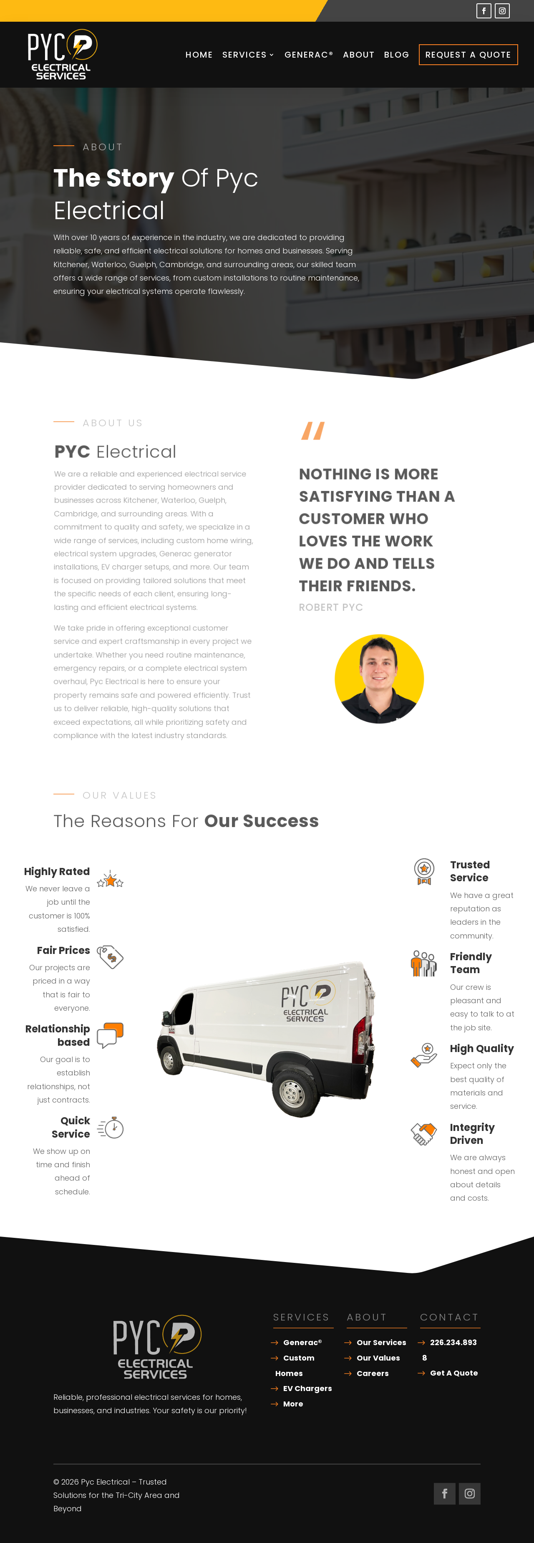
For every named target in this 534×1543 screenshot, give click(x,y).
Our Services (381, 1342)
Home (199, 55)
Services (244, 55)
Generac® (309, 55)
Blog (397, 55)
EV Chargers (307, 1388)
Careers (373, 1373)
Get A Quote (454, 1373)
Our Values (378, 1358)
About (359, 55)
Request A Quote (468, 55)
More (293, 1404)
